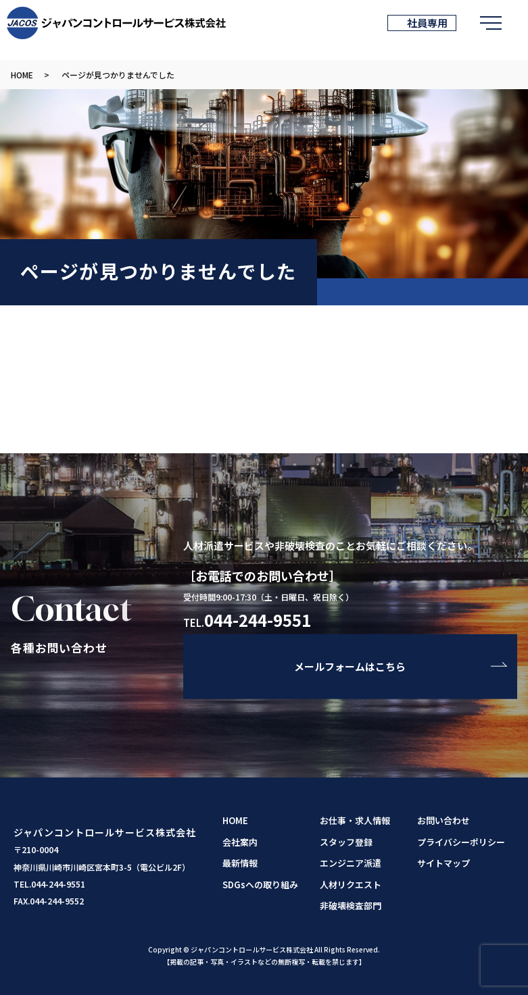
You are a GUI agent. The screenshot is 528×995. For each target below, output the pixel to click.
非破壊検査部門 (350, 905)
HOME (22, 74)
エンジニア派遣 (350, 863)
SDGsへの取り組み (260, 884)
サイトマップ (443, 863)
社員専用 (426, 22)
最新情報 (240, 863)
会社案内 (240, 842)
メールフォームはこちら (350, 666)
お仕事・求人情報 (355, 820)
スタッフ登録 (346, 842)
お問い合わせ (443, 820)
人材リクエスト (350, 884)
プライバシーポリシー (461, 842)
